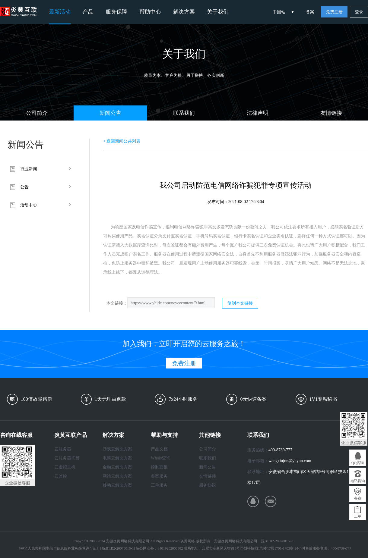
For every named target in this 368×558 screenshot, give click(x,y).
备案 (310, 12)
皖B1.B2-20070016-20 (277, 541)
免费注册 (334, 12)
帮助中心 (150, 12)
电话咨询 (358, 481)
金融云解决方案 (117, 467)
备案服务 (159, 476)
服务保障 (116, 12)
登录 (359, 12)
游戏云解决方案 (117, 449)
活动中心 (28, 205)
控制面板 (159, 467)
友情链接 (331, 113)
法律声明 (257, 113)
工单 (357, 516)
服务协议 (207, 485)
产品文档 (159, 449)
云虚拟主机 (64, 467)
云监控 (60, 476)
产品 (88, 12)
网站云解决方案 (117, 476)
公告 (24, 187)
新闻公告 (110, 113)
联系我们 (184, 113)
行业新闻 (28, 169)
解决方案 (184, 12)
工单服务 (159, 485)
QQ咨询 (357, 463)
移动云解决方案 (117, 485)
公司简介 (37, 113)
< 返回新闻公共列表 (121, 141)
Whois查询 (160, 458)
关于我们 (218, 12)
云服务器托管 (67, 458)
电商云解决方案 (117, 458)
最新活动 (60, 12)
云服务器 (62, 449)
